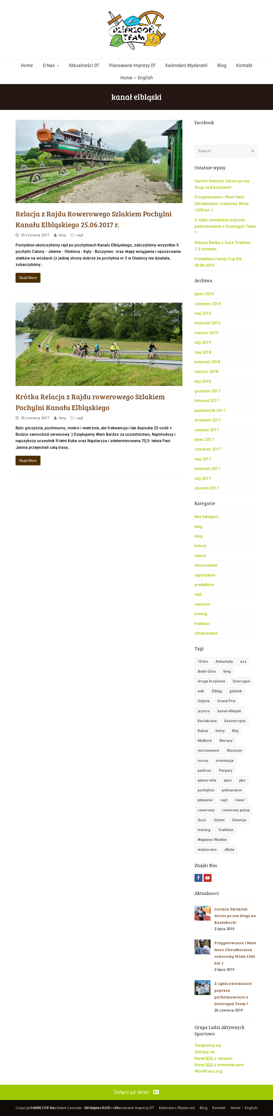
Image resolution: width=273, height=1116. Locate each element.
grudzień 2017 (207, 391)
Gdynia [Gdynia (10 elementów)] (204, 701)
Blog (203, 1108)
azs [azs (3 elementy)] (243, 661)
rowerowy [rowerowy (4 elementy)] (206, 810)
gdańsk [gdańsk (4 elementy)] (235, 691)
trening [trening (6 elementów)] (204, 830)
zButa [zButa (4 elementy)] (229, 849)
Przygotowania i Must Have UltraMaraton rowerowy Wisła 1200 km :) (222, 203)
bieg (198, 526)
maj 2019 (203, 313)
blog (199, 536)
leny (62, 235)
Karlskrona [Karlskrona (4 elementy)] (207, 721)
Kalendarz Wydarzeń (177, 1108)
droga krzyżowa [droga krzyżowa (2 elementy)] (211, 681)
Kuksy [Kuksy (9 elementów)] (203, 731)
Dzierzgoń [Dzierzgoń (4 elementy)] (241, 681)
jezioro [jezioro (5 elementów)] (204, 711)
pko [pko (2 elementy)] (242, 780)
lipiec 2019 (204, 294)
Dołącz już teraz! (136, 1092)
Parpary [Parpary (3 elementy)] (225, 770)
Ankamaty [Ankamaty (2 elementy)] (224, 661)
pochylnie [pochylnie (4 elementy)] (206, 790)
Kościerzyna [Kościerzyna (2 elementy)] (235, 721)
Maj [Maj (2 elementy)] (235, 731)
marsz (200, 555)
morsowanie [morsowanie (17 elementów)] (208, 750)
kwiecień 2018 (207, 362)
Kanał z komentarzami (219, 1065)
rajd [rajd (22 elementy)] (223, 800)
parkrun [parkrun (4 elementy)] (204, 770)
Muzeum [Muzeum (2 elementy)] (234, 750)
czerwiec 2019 (208, 303)
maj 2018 (203, 352)
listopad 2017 (207, 400)
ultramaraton (206, 633)
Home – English (244, 1108)
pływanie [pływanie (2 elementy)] (205, 800)
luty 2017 (203, 478)
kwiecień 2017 (207, 468)
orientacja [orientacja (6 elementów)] (225, 760)
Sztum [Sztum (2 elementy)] (219, 820)
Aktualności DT (97, 1108)
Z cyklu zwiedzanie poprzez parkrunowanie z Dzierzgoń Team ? (225, 226)
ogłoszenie (205, 575)
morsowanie (206, 565)
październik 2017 (210, 410)
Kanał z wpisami (214, 1058)
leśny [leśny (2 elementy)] (220, 731)
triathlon (202, 623)
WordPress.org (208, 1071)
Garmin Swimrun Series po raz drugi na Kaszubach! (235, 915)
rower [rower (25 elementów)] (240, 800)
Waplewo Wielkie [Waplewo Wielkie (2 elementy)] (212, 839)
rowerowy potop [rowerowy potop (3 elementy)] (236, 810)
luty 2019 (203, 342)
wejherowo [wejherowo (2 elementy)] (207, 849)
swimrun (202, 604)
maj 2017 (203, 459)
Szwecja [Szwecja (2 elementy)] (239, 820)
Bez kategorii (206, 516)
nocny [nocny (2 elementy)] (203, 760)
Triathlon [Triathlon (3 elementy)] (226, 830)
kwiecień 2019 (207, 323)
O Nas (51, 1108)
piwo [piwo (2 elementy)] (228, 780)
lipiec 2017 (204, 439)
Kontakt (219, 1108)
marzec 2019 (206, 333)
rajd (79, 235)
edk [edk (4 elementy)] (201, 691)
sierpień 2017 (207, 430)
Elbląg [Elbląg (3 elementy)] (217, 691)
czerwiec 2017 (208, 449)
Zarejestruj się (208, 1045)
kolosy (201, 545)
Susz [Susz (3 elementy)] (202, 820)
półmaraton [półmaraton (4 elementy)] (232, 790)
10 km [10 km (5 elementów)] (203, 661)
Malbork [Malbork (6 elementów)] (205, 740)
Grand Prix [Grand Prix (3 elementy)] (226, 701)
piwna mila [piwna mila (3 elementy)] (207, 780)
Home (36, 1108)
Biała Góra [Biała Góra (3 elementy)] (207, 671)
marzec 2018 (206, 371)
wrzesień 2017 (208, 420)
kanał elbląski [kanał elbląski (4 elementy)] (229, 711)
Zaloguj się (205, 1051)
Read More (28, 278)
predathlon (204, 584)
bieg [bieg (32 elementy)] (227, 671)
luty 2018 (203, 381)
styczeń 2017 (207, 488)
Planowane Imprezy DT (134, 1108)
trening (201, 613)
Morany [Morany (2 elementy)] (226, 740)
